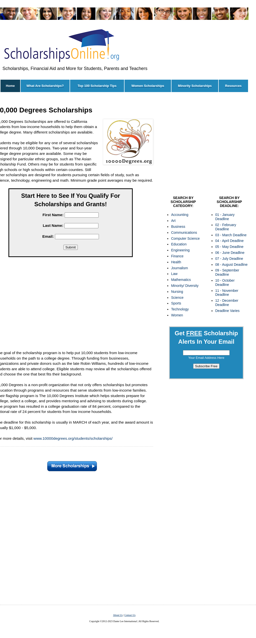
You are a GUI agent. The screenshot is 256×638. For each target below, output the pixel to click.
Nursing (177, 292)
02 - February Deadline (225, 227)
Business (178, 227)
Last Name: (53, 225)
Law (174, 274)
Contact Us (129, 615)
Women (177, 315)
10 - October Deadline (225, 282)
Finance (177, 256)
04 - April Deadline (229, 241)
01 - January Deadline (225, 217)
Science (177, 298)
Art (173, 221)
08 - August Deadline (231, 265)
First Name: (53, 215)
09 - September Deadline (227, 272)
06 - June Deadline (230, 253)
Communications (184, 233)
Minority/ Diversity (184, 286)
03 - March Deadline (231, 235)
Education (178, 244)
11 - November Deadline (226, 293)
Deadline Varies (227, 311)
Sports (176, 303)
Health (176, 262)
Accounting (179, 215)
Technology (180, 309)
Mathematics (181, 280)
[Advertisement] (206, 145)
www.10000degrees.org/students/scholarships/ (73, 438)
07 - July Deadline (229, 259)
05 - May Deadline (229, 247)
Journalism (179, 268)
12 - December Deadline (226, 303)
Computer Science (185, 238)
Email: (48, 236)
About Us (118, 615)
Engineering (180, 250)
